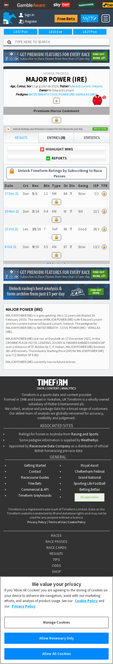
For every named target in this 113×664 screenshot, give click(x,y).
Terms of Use (57, 522)
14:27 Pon (89, 31)
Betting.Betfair (89, 489)
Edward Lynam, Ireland (85, 86)
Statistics (92, 137)
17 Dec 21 (11, 193)
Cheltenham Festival (90, 471)
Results (21, 137)
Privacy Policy (36, 522)
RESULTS (56, 553)
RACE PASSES (56, 541)
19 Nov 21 (12, 211)
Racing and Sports (84, 434)
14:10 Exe (55, 31)
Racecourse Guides (35, 477)
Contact (35, 471)
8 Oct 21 (10, 247)
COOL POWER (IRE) (62, 94)
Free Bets (66, 18)
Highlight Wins (56, 149)
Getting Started (35, 465)
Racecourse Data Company (49, 446)
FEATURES (56, 577)
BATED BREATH (38, 94)
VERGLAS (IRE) (86, 94)
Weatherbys (89, 440)
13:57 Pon (20, 31)
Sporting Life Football (89, 483)
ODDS (56, 565)
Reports (56, 158)
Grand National (89, 477)
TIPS (56, 559)
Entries (56, 137)
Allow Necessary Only (56, 644)
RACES (56, 535)
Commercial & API (35, 489)
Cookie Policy (77, 522)
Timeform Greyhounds (34, 495)
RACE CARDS (56, 547)
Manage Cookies (90, 497)
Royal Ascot (90, 465)
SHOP (56, 571)
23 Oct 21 (11, 229)
